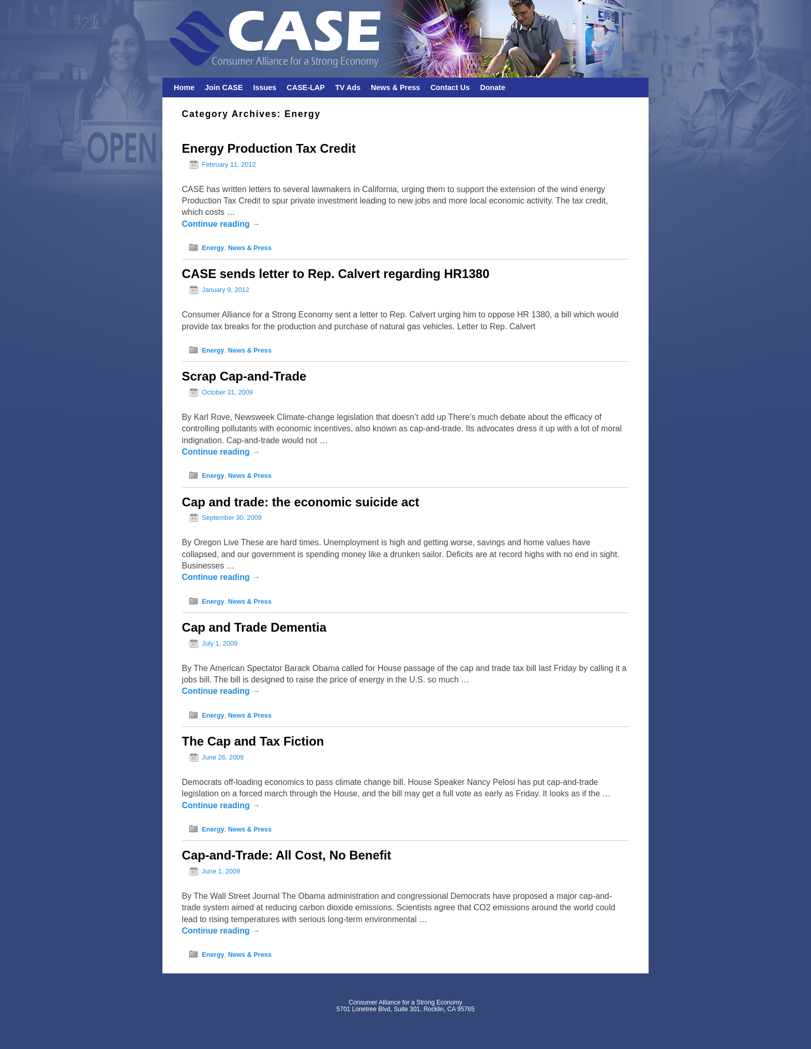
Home (184, 87)
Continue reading (221, 224)
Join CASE (224, 87)
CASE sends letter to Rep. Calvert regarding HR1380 (336, 274)
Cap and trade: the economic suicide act (300, 502)
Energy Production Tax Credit (269, 148)
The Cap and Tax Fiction (253, 741)
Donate (492, 87)
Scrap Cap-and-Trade (244, 376)
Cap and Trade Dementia (254, 627)
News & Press (395, 87)
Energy (213, 248)
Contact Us (450, 87)
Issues (265, 87)
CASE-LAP (306, 87)
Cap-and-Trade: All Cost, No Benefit (287, 855)
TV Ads (348, 87)
